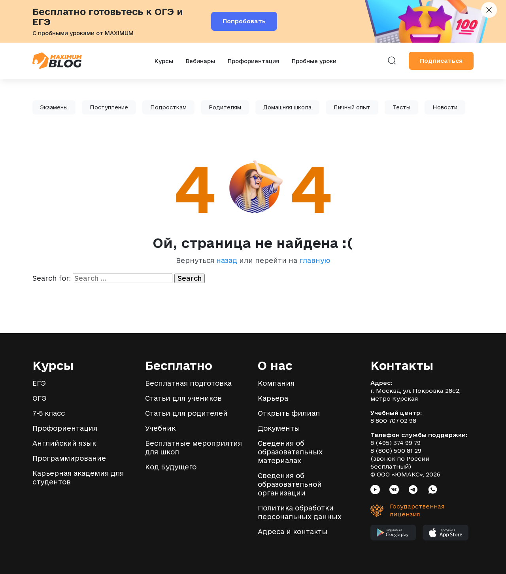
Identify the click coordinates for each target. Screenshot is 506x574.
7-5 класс (48, 413)
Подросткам (168, 107)
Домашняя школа (287, 107)
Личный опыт (352, 107)
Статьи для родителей (186, 413)
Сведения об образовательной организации (290, 484)
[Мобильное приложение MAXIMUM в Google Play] (393, 534)
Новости (444, 107)
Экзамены (54, 107)
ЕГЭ (39, 383)
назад (226, 260)
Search (189, 278)
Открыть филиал (289, 413)
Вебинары (200, 61)
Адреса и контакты (293, 531)
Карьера (273, 398)
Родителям (225, 107)
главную (314, 260)
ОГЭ (39, 398)
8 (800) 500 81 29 (395, 450)
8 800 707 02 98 (393, 420)
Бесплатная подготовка (188, 383)
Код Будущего (170, 467)
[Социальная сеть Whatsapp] (432, 490)
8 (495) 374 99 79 (395, 442)
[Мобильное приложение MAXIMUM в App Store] (446, 534)
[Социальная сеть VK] (394, 490)
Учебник (160, 428)
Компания (276, 383)
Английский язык (64, 443)
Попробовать (244, 21)
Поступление (109, 107)
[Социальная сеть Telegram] (413, 490)
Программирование (69, 458)
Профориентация (253, 61)
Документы (279, 428)
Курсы (164, 61)
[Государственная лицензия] (402, 510)
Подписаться (441, 60)
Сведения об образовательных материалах (290, 451)
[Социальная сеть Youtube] (375, 490)
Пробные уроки (314, 61)
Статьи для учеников (183, 398)
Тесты (401, 107)
